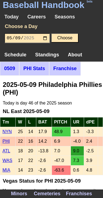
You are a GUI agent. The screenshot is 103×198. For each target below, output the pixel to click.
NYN (7, 131)
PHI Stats (34, 68)
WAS (7, 160)
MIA (6, 170)
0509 (9, 68)
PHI (6, 141)
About (75, 54)
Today (11, 17)
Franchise (65, 68)
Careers (36, 17)
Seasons (65, 17)
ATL (6, 150)
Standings (47, 54)
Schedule (15, 54)
